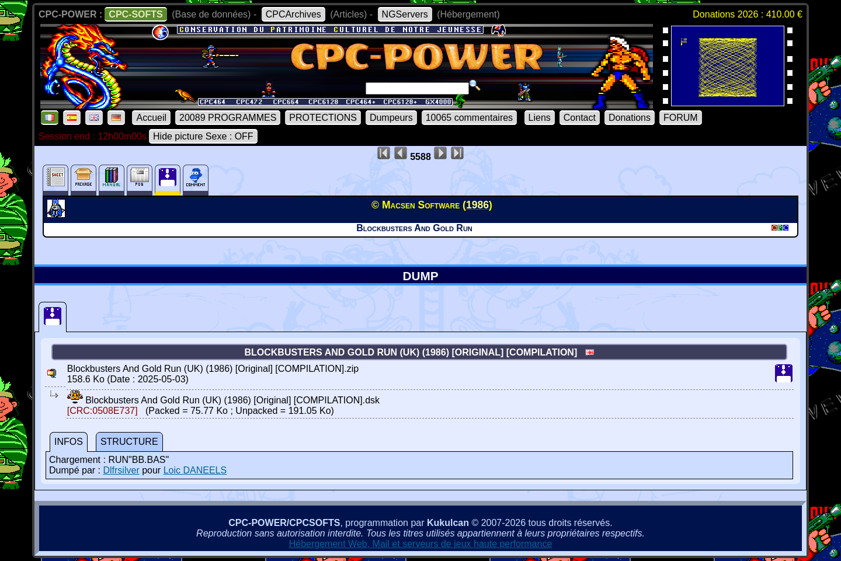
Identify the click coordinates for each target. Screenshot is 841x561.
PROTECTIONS (323, 118)
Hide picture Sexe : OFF (203, 136)
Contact (580, 118)
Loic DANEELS (195, 470)
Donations (630, 118)
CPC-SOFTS (135, 14)
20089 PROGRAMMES (227, 118)
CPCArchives (293, 14)
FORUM (680, 118)
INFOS (68, 442)
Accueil (151, 118)
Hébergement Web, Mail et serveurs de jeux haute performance (420, 544)
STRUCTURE (129, 442)
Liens (540, 118)
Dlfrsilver (121, 470)
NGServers (405, 14)
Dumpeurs (391, 118)
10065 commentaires (469, 118)
